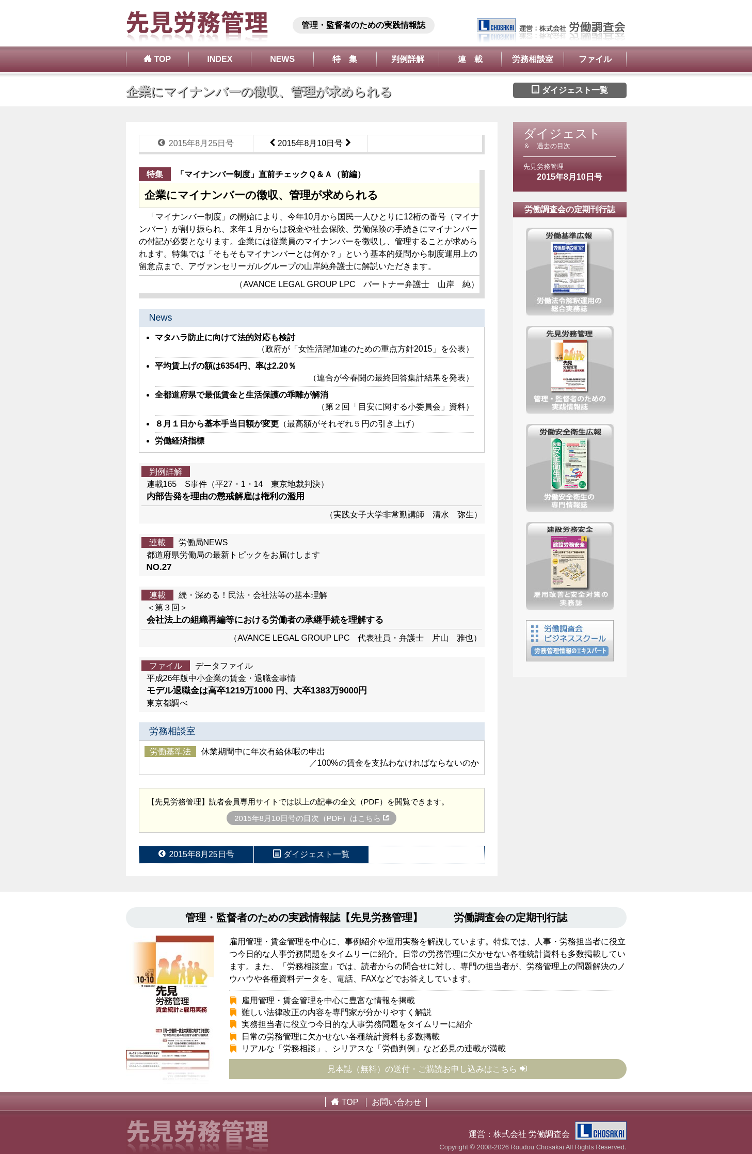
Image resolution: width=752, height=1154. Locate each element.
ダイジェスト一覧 (570, 89)
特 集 (344, 59)
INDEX (219, 59)
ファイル (595, 59)
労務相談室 (532, 59)
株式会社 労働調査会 (560, 1134)
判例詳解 (407, 59)
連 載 (470, 59)
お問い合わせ (396, 1102)
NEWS (282, 59)
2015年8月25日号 (196, 143)
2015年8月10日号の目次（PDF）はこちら (311, 818)
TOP (157, 59)
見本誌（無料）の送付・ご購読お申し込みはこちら (427, 1068)
